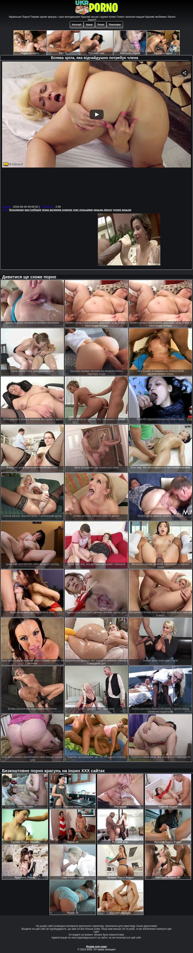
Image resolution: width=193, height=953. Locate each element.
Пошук (100, 24)
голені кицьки (122, 209)
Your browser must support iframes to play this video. (96, 133)
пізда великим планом (57, 209)
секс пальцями (83, 209)
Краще (89, 24)
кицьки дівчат (102, 209)
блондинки (16, 209)
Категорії (76, 24)
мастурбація (33, 209)
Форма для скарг (96, 946)
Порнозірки (115, 24)
